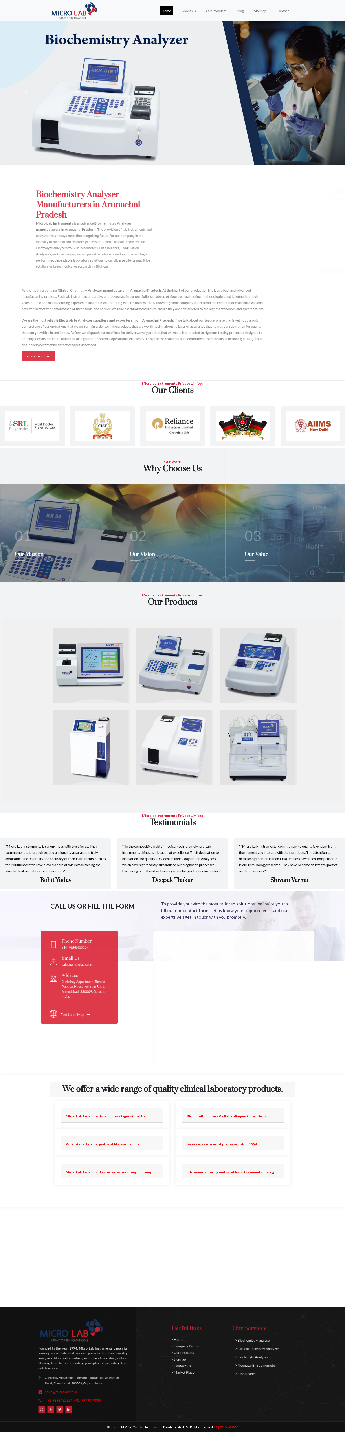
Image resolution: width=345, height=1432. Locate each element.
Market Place (309, 1372)
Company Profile (312, 1346)
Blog (240, 11)
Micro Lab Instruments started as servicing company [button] (109, 1172)
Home (167, 10)
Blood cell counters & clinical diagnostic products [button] (227, 1116)
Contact (283, 11)
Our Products (309, 1352)
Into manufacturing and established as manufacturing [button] (230, 1172)
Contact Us (307, 1366)
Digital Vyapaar (226, 1427)
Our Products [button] (216, 11)
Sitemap (260, 11)
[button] (26, 93)
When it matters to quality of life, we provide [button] (102, 1144)
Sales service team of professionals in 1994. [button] (222, 1144)
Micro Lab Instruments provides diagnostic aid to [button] (106, 1116)
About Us (188, 11)
